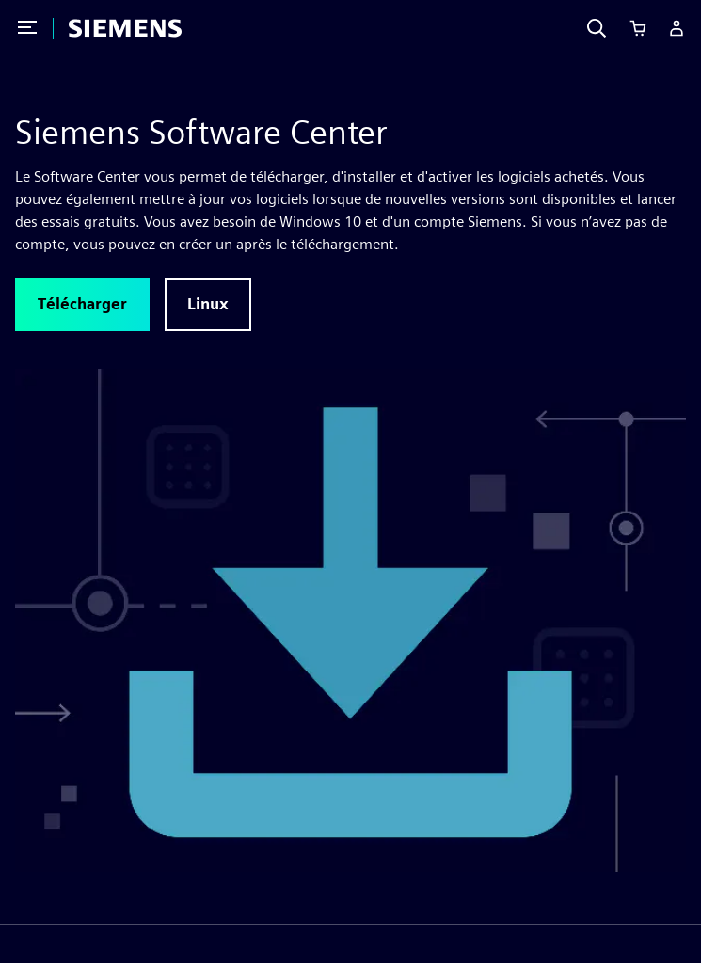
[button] (82, 304)
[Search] (596, 28)
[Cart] (638, 28)
